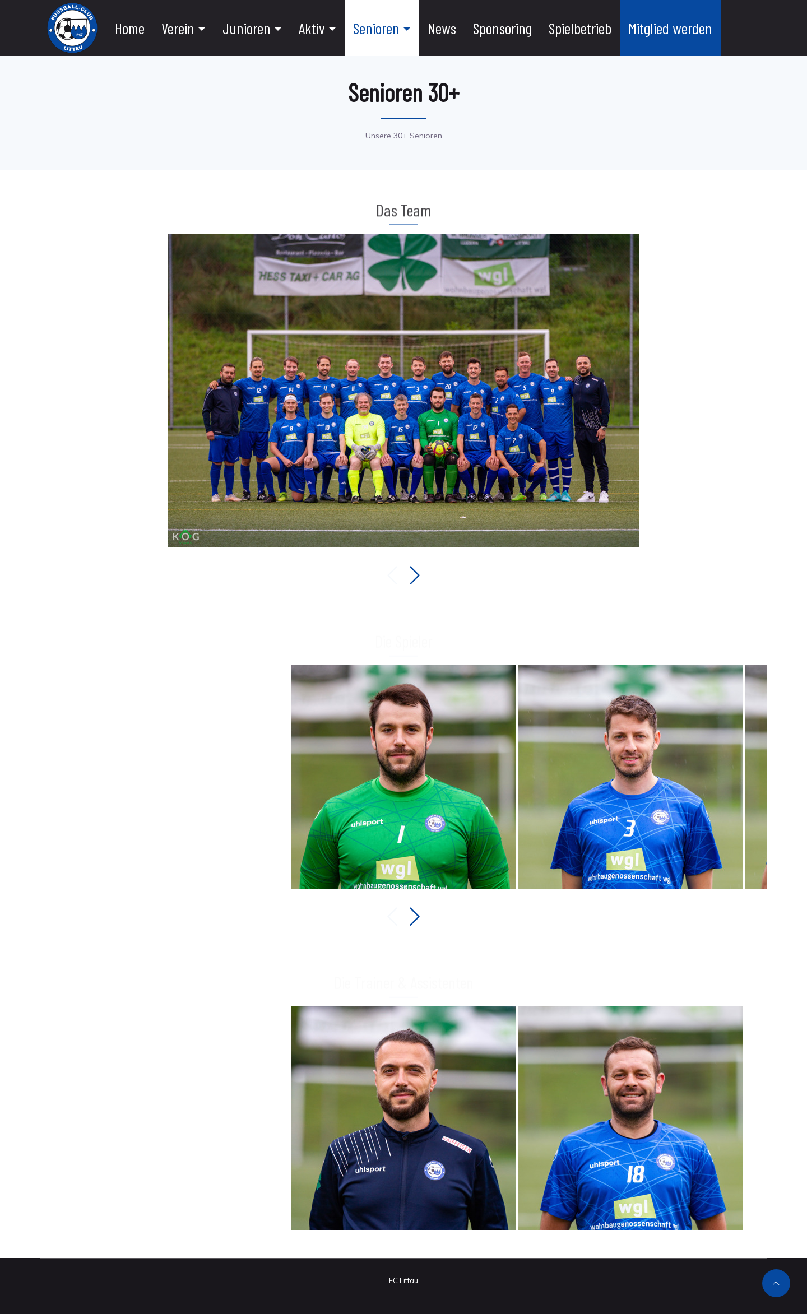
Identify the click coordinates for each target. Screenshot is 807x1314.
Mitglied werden (670, 28)
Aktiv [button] (312, 28)
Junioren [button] (246, 28)
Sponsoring (502, 28)
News (442, 28)
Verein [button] (177, 28)
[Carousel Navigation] (403, 575)
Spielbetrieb (580, 28)
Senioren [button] (376, 28)
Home (130, 28)
